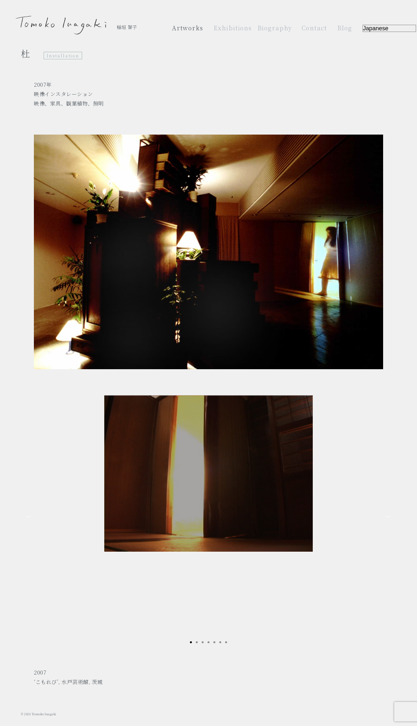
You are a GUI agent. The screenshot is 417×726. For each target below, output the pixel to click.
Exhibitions (233, 27)
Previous (29, 516)
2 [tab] (197, 642)
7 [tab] (226, 642)
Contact (314, 27)
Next (388, 516)
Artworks (187, 27)
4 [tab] (208, 642)
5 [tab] (214, 642)
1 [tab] (191, 642)
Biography (275, 27)
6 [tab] (220, 642)
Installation (63, 55)
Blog (345, 27)
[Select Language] (389, 28)
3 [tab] (203, 642)
